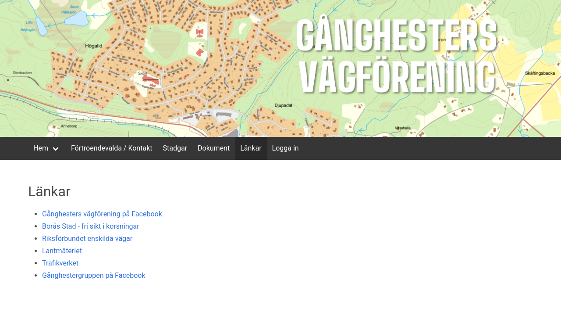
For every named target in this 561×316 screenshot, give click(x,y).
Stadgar (175, 148)
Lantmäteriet (62, 251)
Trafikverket (60, 263)
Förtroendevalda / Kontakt (112, 148)
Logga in (285, 148)
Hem (40, 148)
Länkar (250, 148)
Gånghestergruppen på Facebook (94, 275)
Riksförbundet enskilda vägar (87, 238)
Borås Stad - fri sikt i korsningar (90, 226)
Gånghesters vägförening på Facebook (102, 214)
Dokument (214, 148)
